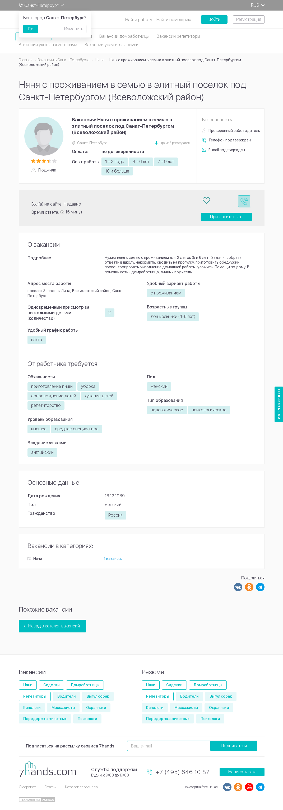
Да (30, 28)
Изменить (73, 28)
